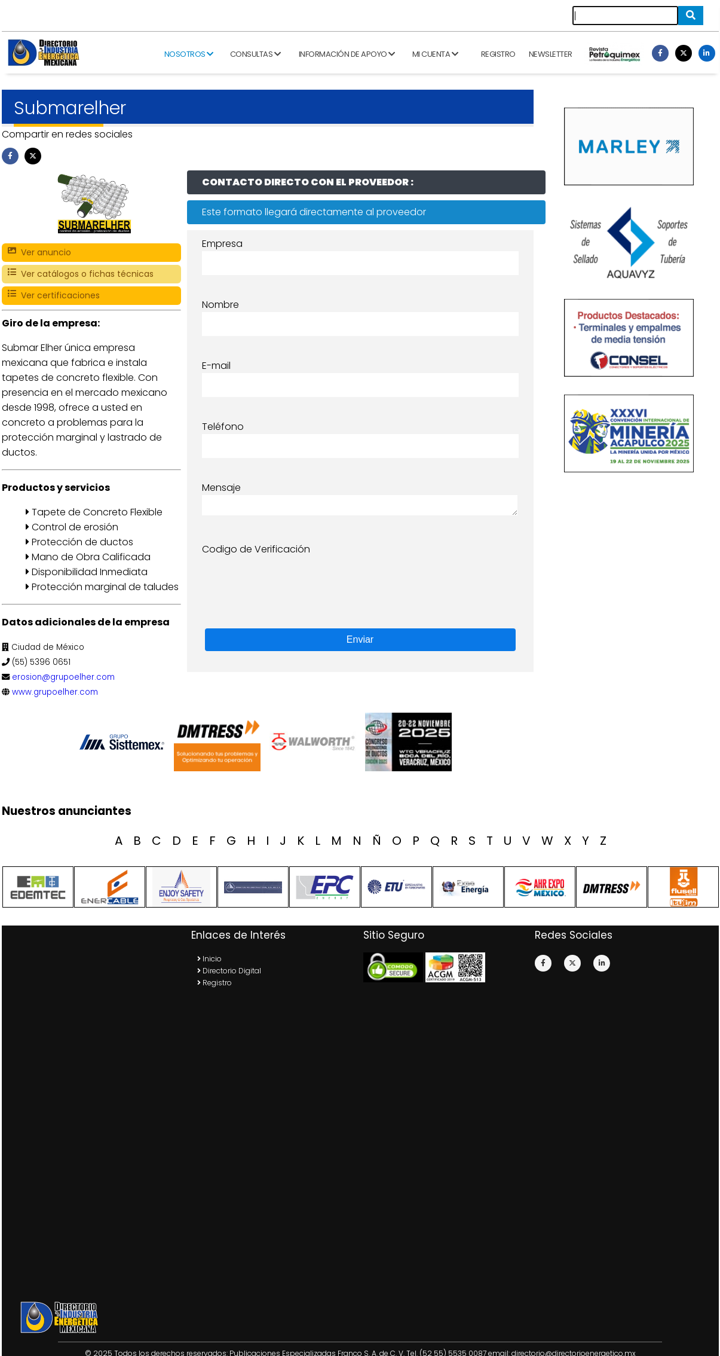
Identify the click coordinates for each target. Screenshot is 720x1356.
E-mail (216, 365)
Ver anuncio (39, 252)
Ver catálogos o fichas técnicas (81, 274)
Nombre (220, 304)
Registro (498, 54)
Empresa (222, 244)
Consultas (255, 54)
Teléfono (223, 426)
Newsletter (550, 54)
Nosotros (188, 54)
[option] (124, 742)
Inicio (209, 959)
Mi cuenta (435, 54)
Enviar (360, 639)
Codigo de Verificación (256, 549)
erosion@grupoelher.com (63, 677)
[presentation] (293, 580)
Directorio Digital (229, 971)
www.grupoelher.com (55, 692)
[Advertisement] (102, 1112)
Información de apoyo (347, 54)
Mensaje (221, 487)
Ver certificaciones (54, 295)
